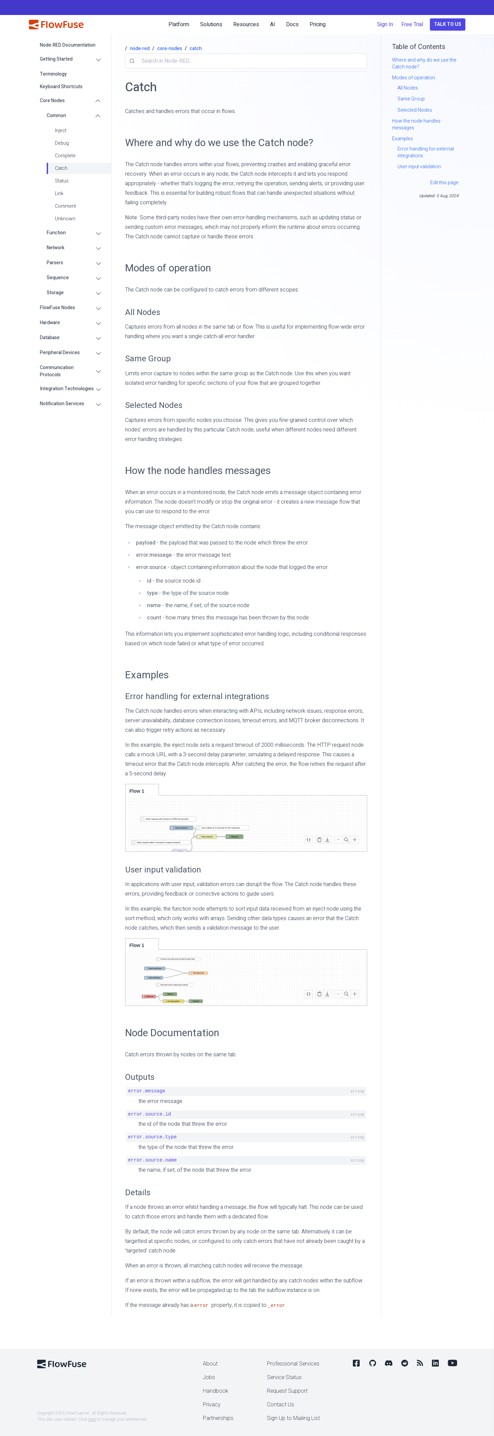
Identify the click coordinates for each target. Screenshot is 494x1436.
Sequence (58, 277)
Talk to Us (447, 24)
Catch (61, 168)
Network (55, 247)
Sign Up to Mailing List (293, 1418)
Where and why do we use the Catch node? (219, 143)
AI (272, 24)
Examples (147, 675)
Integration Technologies (67, 388)
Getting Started (56, 59)
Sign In (385, 24)
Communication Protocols (57, 371)
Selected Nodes (153, 405)
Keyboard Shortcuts (61, 86)
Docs (292, 24)
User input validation (163, 870)
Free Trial (412, 24)
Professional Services (293, 1364)
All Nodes (142, 312)
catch (196, 48)
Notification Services (62, 403)
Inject (60, 130)
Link (59, 193)
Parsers (55, 262)
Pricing (318, 24)
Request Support (287, 1391)
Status (62, 181)
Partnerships (218, 1418)
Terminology (53, 74)
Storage (55, 292)
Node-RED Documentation (67, 45)
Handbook (215, 1391)
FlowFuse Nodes (57, 307)
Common (56, 115)
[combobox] (246, 61)
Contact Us (280, 1405)
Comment (65, 206)
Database (50, 337)
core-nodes (169, 48)
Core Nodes (52, 100)
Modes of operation (168, 268)
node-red (140, 48)
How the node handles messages (198, 470)
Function (56, 232)
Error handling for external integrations (197, 697)
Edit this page (444, 182)
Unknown (65, 218)
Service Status (284, 1377)
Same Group (148, 359)
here (92, 1419)
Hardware (50, 322)
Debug (62, 143)
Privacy (212, 1405)
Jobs (209, 1377)
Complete (65, 155)
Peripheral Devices (60, 352)
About (210, 1364)
